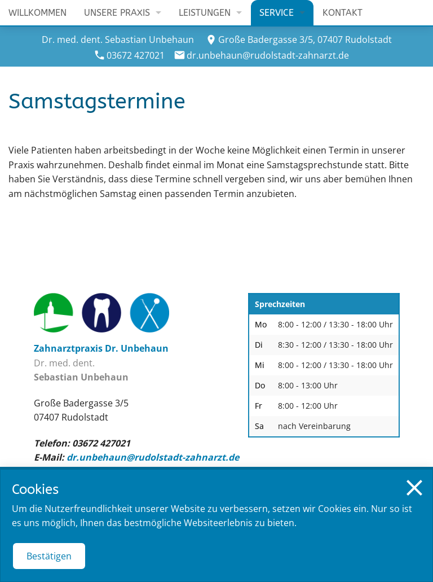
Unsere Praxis (117, 12)
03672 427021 (136, 55)
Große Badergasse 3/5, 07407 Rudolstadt (305, 39)
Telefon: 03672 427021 (82, 443)
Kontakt (342, 12)
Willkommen (37, 12)
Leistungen (205, 12)
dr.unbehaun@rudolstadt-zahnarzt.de (268, 55)
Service (276, 12)
